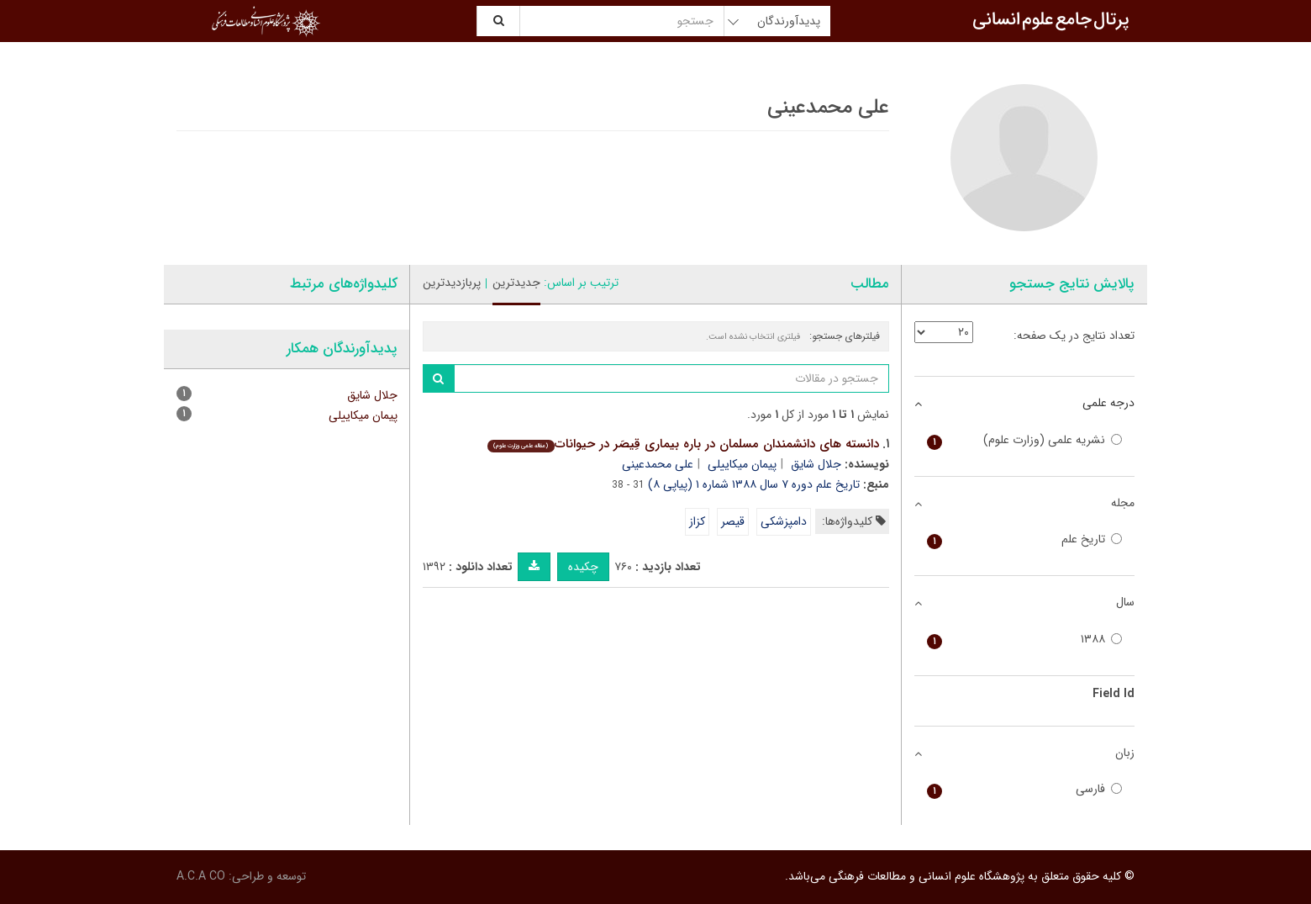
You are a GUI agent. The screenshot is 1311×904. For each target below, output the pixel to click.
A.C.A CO (200, 876)
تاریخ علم (1025, 539)
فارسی (1025, 789)
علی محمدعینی (657, 464)
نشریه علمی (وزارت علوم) (1025, 440)
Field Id (1113, 694)
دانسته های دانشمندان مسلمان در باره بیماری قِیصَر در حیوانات (682, 444)
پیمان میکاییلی (742, 464)
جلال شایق (816, 464)
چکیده (583, 567)
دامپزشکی (784, 521)
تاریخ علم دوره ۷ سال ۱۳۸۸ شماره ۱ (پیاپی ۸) (754, 484)
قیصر (733, 521)
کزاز (697, 521)
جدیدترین (516, 282)
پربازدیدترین (452, 282)
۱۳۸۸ (1025, 639)
